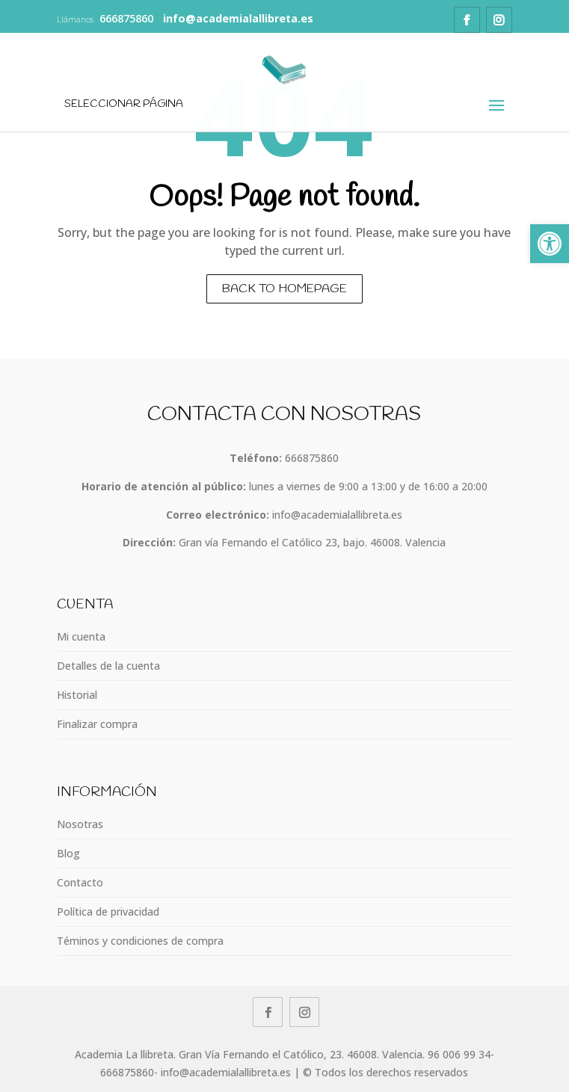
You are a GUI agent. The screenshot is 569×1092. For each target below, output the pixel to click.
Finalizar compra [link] (97, 724)
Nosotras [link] (80, 824)
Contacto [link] (80, 882)
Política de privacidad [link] (108, 911)
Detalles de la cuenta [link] (108, 665)
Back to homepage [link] (284, 289)
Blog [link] (68, 853)
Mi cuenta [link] (81, 636)
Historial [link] (77, 695)
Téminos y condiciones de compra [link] (140, 941)
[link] (549, 243)
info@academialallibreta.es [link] (337, 515)
